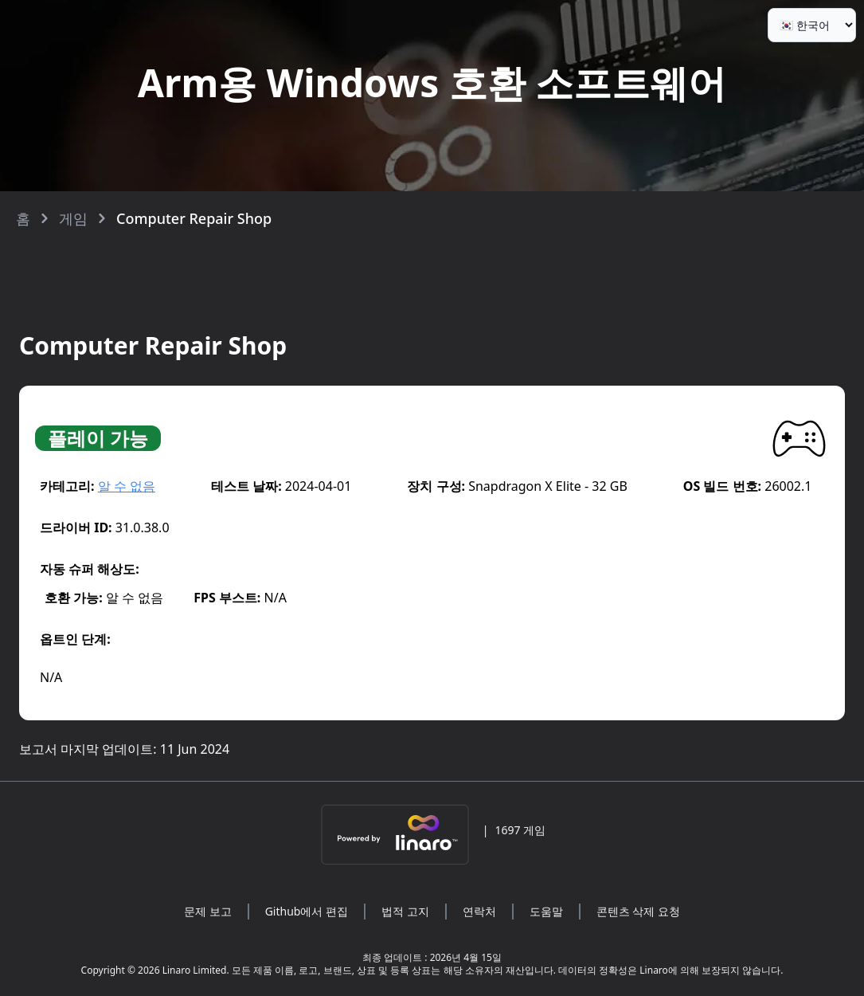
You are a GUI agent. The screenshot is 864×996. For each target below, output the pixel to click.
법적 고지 (405, 911)
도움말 (546, 911)
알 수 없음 (126, 486)
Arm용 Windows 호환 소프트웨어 (432, 82)
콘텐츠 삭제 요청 (638, 911)
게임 (73, 218)
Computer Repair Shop (194, 218)
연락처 (479, 911)
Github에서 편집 (306, 911)
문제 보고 (208, 911)
